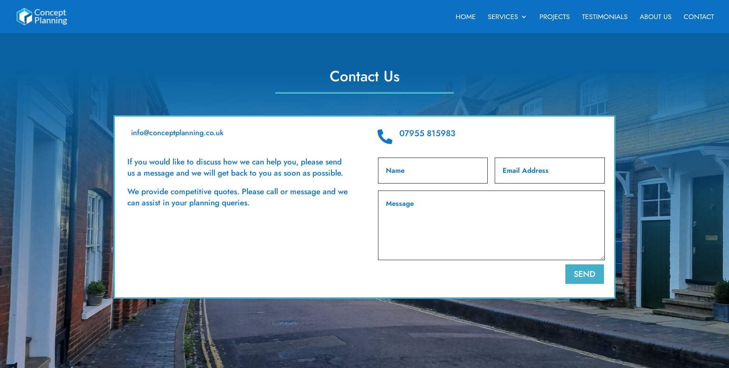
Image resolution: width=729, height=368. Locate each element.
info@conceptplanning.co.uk (177, 132)
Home (466, 17)
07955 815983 (427, 133)
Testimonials (605, 17)
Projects (554, 17)
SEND (585, 274)
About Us (656, 17)
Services (503, 17)
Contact (699, 17)
